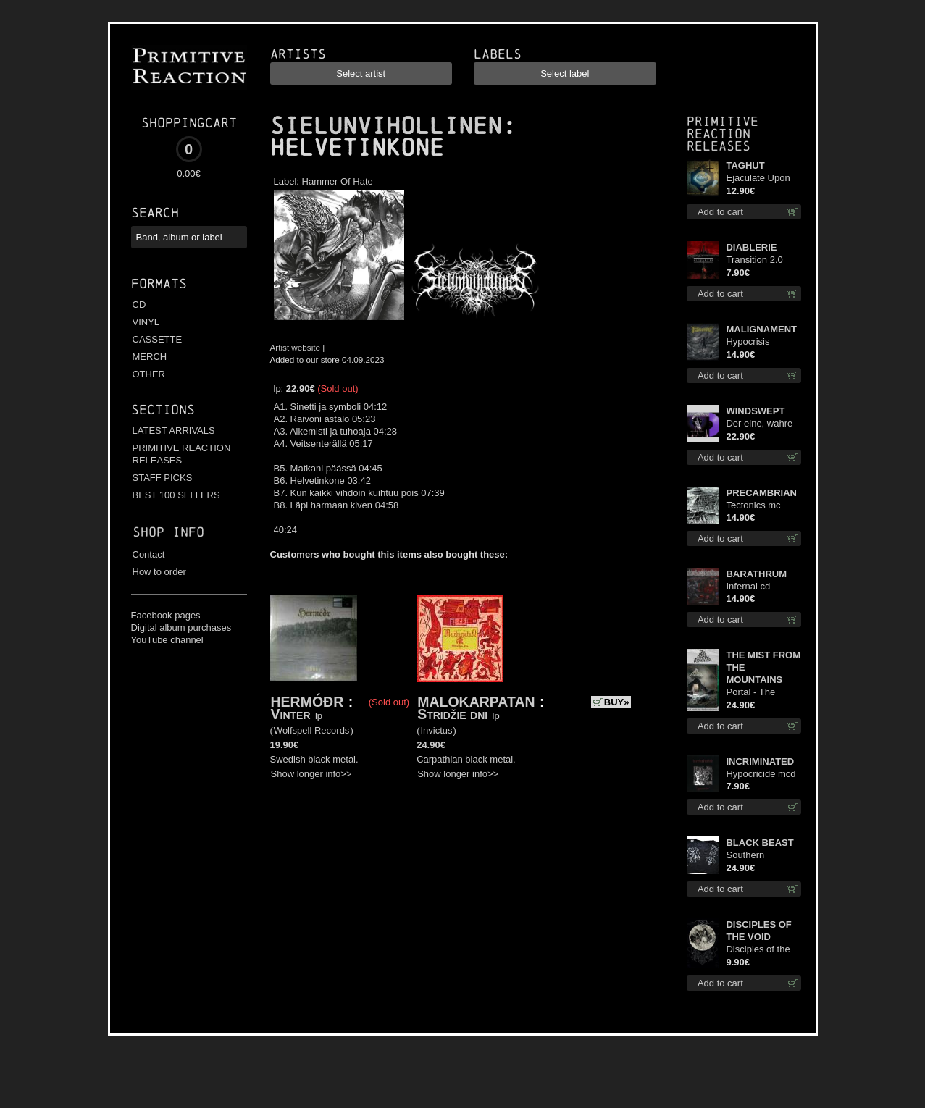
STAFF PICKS (163, 477)
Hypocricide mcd (760, 773)
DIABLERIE (751, 247)
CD (139, 304)
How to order (159, 571)
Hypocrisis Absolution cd (754, 342)
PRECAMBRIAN (761, 492)
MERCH (150, 356)
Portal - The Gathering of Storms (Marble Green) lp (758, 693)
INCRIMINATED (760, 761)
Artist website (295, 347)
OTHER (149, 374)
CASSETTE (158, 339)
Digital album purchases (181, 627)
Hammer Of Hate (337, 181)
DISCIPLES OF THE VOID (758, 930)
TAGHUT (745, 165)
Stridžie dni (452, 714)
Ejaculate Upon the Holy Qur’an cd (759, 178)
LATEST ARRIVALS (174, 430)
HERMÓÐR (307, 702)
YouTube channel (167, 639)
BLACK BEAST (759, 842)
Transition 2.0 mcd (754, 260)
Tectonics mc (753, 505)
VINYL (146, 321)
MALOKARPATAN (476, 702)
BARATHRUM (756, 573)
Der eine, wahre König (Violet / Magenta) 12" (759, 424)
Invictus (437, 730)
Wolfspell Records (312, 730)
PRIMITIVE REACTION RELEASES (182, 454)
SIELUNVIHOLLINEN (386, 126)
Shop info (168, 532)
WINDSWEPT (755, 411)
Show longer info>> (311, 773)
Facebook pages (166, 615)
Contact (149, 554)
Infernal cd (748, 586)
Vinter (291, 714)
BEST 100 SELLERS (176, 495)
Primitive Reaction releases (722, 134)
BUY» (616, 702)
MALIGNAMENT (761, 329)
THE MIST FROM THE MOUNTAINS (763, 667)
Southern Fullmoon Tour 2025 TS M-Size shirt (759, 855)
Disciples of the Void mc (758, 950)
